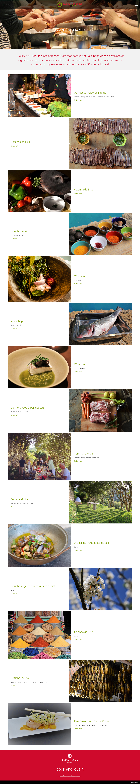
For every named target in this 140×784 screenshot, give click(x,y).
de (9, 5)
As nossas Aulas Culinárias (90, 92)
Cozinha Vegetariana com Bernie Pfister (34, 586)
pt (3, 5)
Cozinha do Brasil (84, 189)
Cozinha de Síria (83, 632)
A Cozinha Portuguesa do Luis (92, 542)
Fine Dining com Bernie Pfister (92, 721)
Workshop (80, 276)
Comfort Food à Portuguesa (27, 407)
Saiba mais (78, 100)
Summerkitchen (83, 453)
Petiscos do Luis (20, 141)
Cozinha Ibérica (20, 678)
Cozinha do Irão (20, 231)
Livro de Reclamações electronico (70, 776)
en (6, 5)
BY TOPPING (134, 782)
